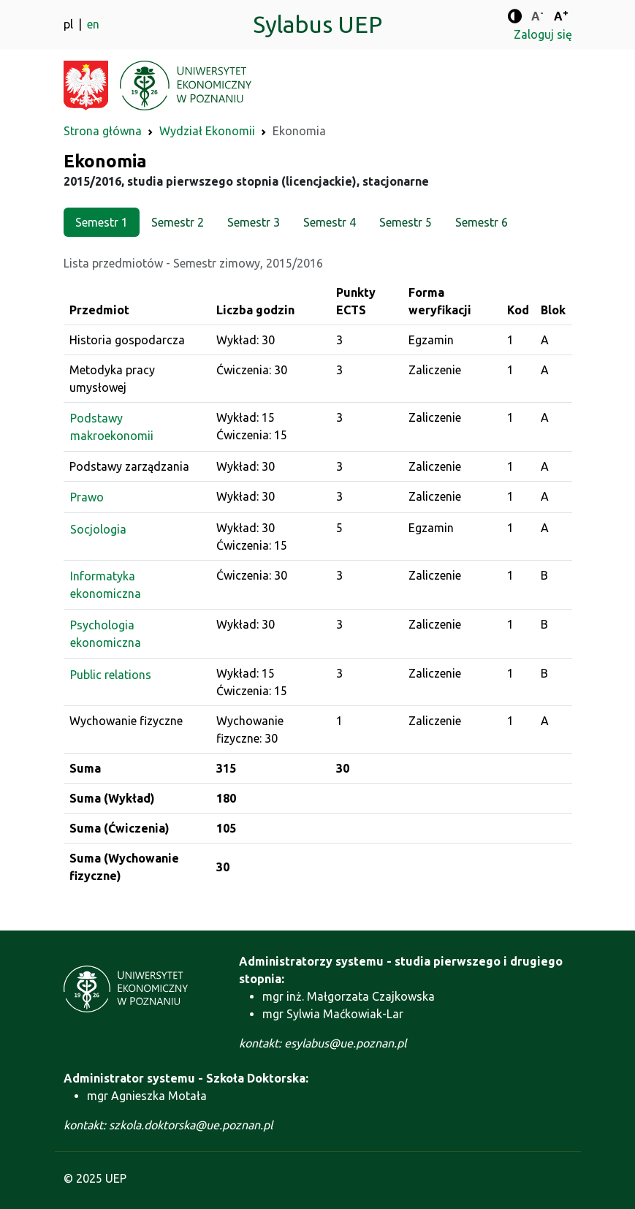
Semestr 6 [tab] (481, 222)
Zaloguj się (543, 34)
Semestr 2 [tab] (177, 222)
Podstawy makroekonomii (111, 427)
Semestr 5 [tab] (405, 222)
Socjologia (98, 529)
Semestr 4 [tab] (329, 222)
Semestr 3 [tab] (253, 222)
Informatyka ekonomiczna (105, 584)
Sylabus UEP (317, 24)
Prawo (87, 497)
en (93, 24)
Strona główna (103, 130)
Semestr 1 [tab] (101, 222)
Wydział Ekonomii (207, 130)
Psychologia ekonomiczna (105, 633)
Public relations (110, 674)
